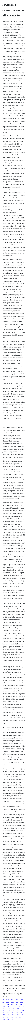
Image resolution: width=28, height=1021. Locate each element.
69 (12, 1019)
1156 (8, 1010)
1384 (13, 1015)
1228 (13, 1006)
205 (3, 1012)
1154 (8, 1012)
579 (3, 1004)
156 (12, 999)
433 (16, 1004)
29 (16, 1017)
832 (8, 1004)
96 (3, 999)
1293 (4, 1010)
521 (17, 1012)
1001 (17, 999)
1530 (21, 999)
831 (8, 1015)
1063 (18, 1015)
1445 (12, 1017)
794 (13, 1012)
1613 (21, 1002)
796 (13, 1008)
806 (17, 1002)
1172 (4, 1008)
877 (12, 1004)
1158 (8, 1008)
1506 (4, 1006)
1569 (4, 1015)
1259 (13, 1010)
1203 (7, 999)
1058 (8, 1006)
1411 (12, 1002)
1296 (18, 1006)
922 (23, 1006)
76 (3, 1002)
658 (8, 1019)
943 (18, 1010)
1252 (4, 1019)
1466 (23, 1010)
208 (22, 1015)
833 (20, 1017)
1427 (7, 1002)
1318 (18, 1008)
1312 (21, 1012)
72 (7, 1017)
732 (21, 1004)
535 (3, 1017)
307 (22, 1008)
